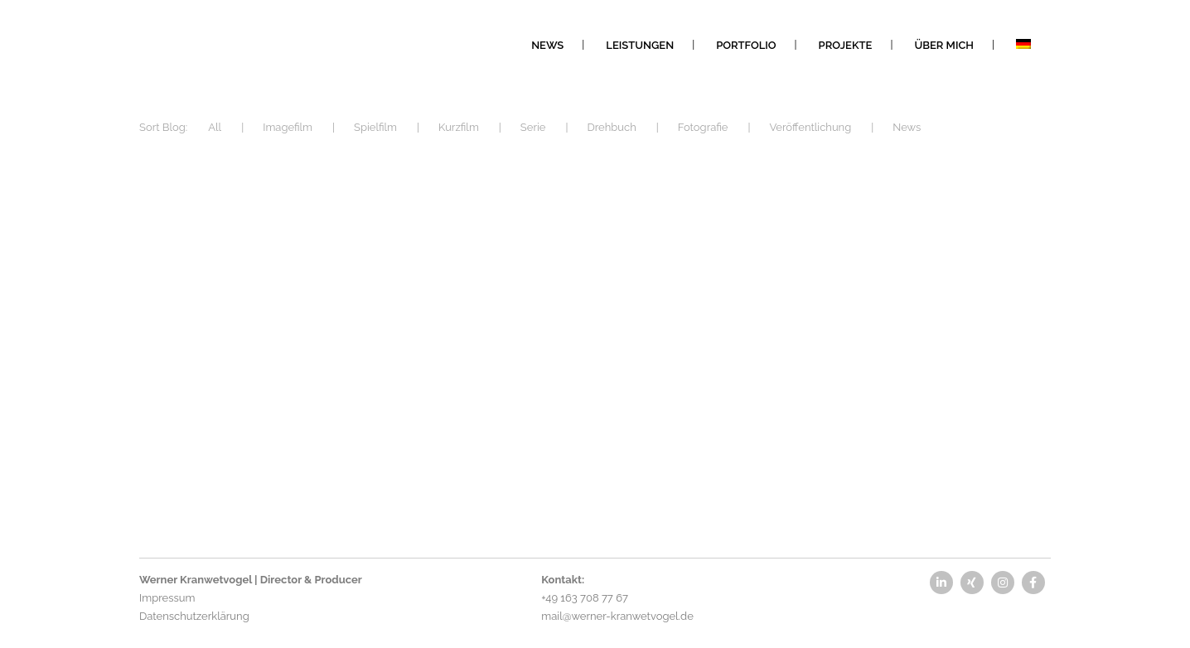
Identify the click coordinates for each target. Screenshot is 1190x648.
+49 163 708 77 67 (584, 598)
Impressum (167, 598)
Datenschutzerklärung (194, 616)
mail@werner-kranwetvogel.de (617, 616)
